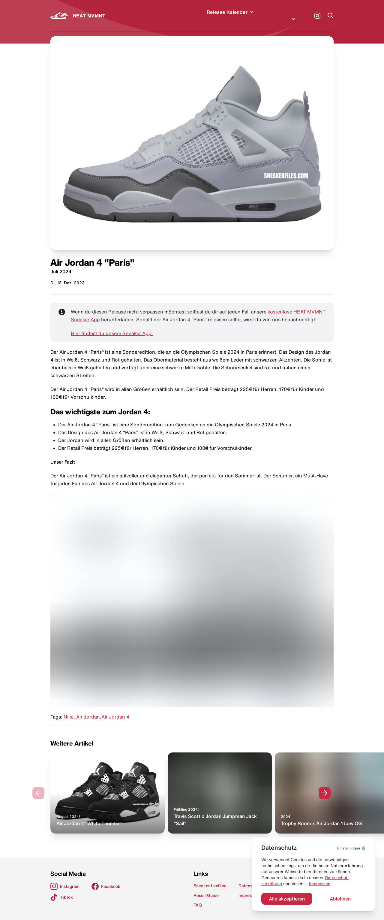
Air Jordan (88, 709)
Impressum (319, 884)
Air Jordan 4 (115, 709)
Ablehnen (340, 898)
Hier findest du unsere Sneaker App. (112, 326)
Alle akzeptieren (287, 898)
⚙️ (351, 848)
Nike (69, 709)
